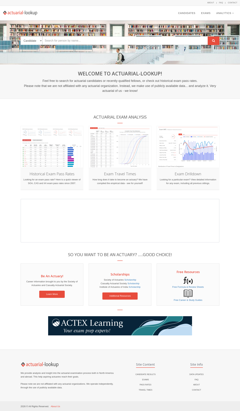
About (210, 3)
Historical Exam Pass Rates (52, 173)
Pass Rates (145, 385)
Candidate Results (145, 374)
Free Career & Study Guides (188, 300)
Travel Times (145, 390)
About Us (55, 406)
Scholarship (130, 279)
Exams (206, 13)
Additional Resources (120, 296)
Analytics (225, 13)
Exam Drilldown (188, 173)
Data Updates (196, 374)
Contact (232, 3)
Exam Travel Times (120, 173)
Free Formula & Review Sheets (188, 287)
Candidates (186, 13)
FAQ (221, 3)
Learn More (52, 294)
